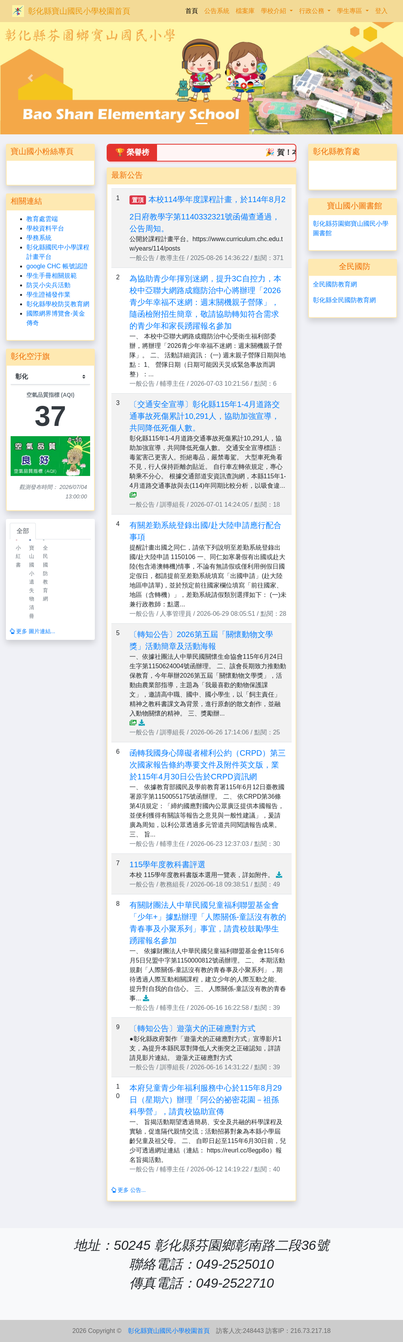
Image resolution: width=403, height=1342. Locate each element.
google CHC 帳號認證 (57, 266)
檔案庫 (245, 10)
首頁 (193, 10)
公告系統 (216, 10)
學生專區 (350, 10)
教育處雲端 (42, 219)
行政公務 (312, 10)
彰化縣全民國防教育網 (344, 300)
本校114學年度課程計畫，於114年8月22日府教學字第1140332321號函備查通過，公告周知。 (207, 214)
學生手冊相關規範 (51, 275)
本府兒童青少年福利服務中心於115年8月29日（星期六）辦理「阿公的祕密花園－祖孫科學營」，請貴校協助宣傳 (205, 1100)
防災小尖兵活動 (48, 285)
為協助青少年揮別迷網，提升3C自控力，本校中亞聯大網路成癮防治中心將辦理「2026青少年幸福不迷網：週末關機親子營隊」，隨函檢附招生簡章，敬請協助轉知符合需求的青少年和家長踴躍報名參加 (205, 302)
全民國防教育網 (335, 284)
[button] (30, 78)
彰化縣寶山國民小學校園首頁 (79, 11)
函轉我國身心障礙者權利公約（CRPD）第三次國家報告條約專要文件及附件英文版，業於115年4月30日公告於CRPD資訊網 (207, 765)
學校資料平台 (45, 228)
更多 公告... (128, 1190)
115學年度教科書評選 (167, 864)
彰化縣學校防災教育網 (57, 304)
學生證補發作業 (48, 294)
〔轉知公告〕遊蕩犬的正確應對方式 (192, 1028)
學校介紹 (274, 10)
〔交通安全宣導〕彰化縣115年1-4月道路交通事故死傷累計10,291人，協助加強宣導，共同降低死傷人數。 (204, 416)
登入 (381, 10)
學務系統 (39, 237)
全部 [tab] (23, 531)
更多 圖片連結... (32, 631)
